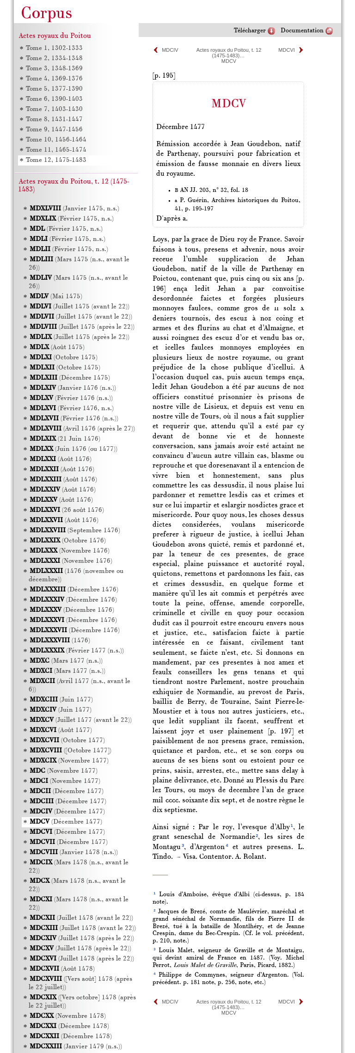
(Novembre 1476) (70, 551)
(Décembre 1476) (74, 589)
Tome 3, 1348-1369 (54, 68)
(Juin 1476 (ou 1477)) (73, 449)
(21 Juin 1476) (65, 439)
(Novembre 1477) (69, 760)
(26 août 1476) (67, 510)
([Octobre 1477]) (70, 750)
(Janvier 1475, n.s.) (74, 208)
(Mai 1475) (56, 296)
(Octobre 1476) (68, 540)
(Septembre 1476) (75, 530)
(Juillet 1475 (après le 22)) (82, 327)
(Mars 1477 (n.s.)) (66, 661)
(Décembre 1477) (67, 791)
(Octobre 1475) (64, 357)
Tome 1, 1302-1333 (54, 48)
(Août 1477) (61, 730)
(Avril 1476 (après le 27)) (82, 428)
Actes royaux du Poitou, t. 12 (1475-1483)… (229, 52)
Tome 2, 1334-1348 (54, 58)
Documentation (302, 31)
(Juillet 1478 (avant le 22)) (81, 918)
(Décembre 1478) (69, 1026)
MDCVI (286, 50)
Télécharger (250, 31)
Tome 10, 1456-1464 (56, 139)
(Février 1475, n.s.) (72, 219)
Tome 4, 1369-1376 (54, 78)
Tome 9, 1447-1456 (54, 129)
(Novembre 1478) (68, 1016)
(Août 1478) (62, 969)
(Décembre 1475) (70, 378)
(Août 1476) (61, 459)
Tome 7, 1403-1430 (54, 109)
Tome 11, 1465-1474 (56, 150)
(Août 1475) (57, 347)
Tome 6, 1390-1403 (54, 99)
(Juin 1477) (61, 699)
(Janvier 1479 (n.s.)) (76, 1046)
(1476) (60, 640)
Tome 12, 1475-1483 (56, 160)
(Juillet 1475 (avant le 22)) (79, 306)
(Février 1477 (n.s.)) (77, 650)
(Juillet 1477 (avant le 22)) (81, 720)
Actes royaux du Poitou (55, 36)
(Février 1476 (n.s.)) (71, 398)
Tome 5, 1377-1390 (54, 89)
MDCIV (170, 50)
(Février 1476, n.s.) (72, 408)
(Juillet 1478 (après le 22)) (82, 938)
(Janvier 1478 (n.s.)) (74, 852)
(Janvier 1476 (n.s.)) (73, 388)
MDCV (228, 61)
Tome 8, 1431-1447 (54, 119)
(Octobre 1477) (67, 740)
